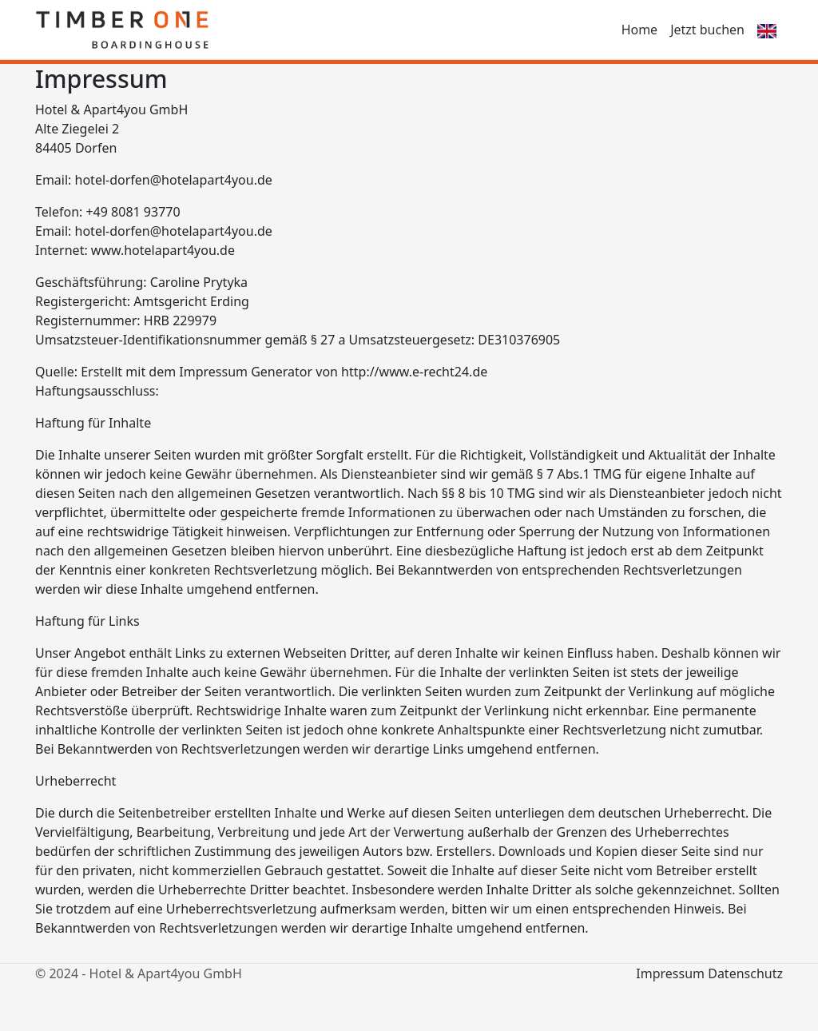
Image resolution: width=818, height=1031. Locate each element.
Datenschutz (745, 973)
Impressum (670, 973)
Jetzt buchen (707, 29)
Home (639, 29)
